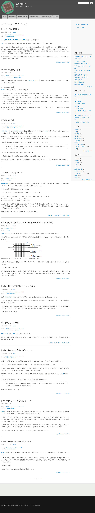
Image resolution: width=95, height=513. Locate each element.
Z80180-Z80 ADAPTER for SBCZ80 (15, 40)
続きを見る (58, 62)
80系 (6, 333)
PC (75, 167)
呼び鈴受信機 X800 (79, 84)
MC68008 (4, 90)
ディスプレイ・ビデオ (80, 173)
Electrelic (21, 3)
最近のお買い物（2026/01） (82, 77)
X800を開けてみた (79, 82)
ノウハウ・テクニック (18, 34)
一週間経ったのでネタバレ (81, 122)
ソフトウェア (10, 77)
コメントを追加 (65, 62)
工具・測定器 (78, 169)
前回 (2, 233)
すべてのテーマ (87, 151)
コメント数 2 (57, 342)
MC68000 (47, 131)
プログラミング (8, 34)
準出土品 (76, 134)
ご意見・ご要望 (80, 27)
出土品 (76, 129)
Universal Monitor (22, 16)
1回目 (62, 374)
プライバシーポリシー (82, 24)
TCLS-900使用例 (78, 108)
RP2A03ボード (9, 297)
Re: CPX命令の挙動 (79, 103)
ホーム (4, 16)
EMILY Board (11, 16)
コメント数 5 (57, 215)
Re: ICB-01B (77, 99)
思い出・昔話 (78, 138)
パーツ (76, 175)
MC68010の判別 (33, 80)
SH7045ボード (5, 131)
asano (14, 32)
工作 (75, 131)
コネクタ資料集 (34, 16)
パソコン (76, 162)
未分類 (76, 177)
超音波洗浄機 (78, 79)
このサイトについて (45, 16)
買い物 (76, 136)
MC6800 (3, 452)
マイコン (9, 180)
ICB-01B (76, 106)
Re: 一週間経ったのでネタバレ (82, 115)
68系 (2, 333)
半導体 (8, 230)
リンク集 (55, 16)
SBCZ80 (3, 43)
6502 (14, 333)
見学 (75, 149)
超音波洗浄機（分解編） (81, 75)
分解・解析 (77, 140)
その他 (76, 165)
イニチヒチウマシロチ (80, 61)
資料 (75, 142)
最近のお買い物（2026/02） (82, 63)
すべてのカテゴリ (87, 179)
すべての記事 (88, 87)
